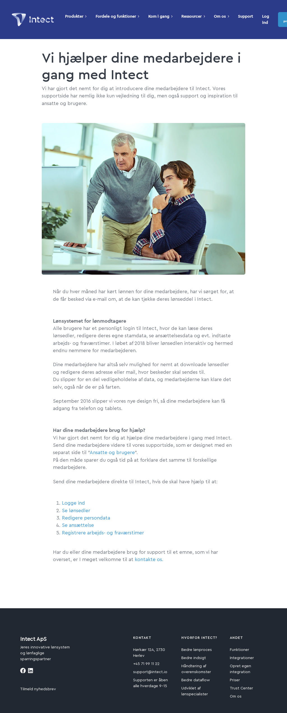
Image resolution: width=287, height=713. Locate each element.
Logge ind (73, 503)
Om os (236, 696)
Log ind (265, 19)
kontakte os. (149, 559)
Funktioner (239, 650)
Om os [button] (221, 16)
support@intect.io (150, 672)
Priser (235, 680)
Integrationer (242, 658)
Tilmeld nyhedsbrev (38, 689)
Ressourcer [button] (193, 16)
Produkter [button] (76, 16)
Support (245, 16)
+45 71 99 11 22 (146, 664)
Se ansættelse (78, 525)
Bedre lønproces (196, 650)
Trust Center (241, 688)
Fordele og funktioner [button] (117, 16)
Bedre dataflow (195, 680)
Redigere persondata (86, 518)
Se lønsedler (76, 510)
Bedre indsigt (193, 658)
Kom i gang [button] (160, 16)
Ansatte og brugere (112, 452)
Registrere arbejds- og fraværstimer (103, 532)
